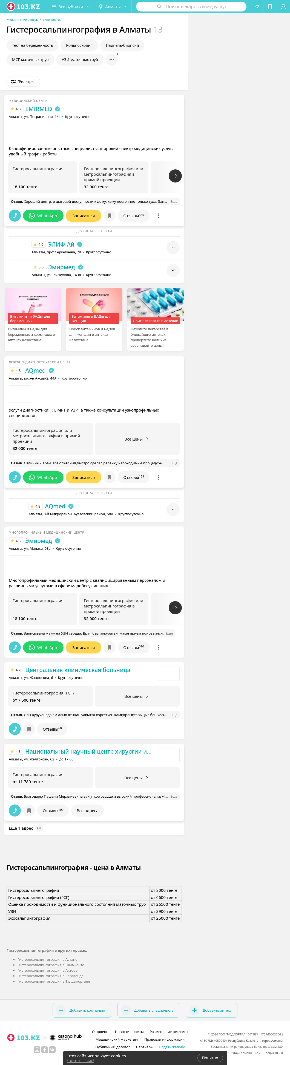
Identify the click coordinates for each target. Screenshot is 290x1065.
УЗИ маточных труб (80, 59)
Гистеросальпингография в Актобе (47, 970)
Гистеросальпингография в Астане (47, 959)
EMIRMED (38, 109)
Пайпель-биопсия (122, 45)
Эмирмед (61, 267)
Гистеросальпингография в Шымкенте (51, 964)
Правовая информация (164, 1039)
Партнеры (145, 1046)
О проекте (101, 1031)
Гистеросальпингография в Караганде (51, 975)
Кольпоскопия (79, 45)
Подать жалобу (172, 1046)
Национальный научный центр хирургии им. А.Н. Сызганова (90, 751)
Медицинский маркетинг (117, 1039)
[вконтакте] (52, 1049)
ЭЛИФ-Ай (61, 244)
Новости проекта (129, 1031)
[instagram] (37, 1049)
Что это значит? (80, 1060)
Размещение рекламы (169, 1031)
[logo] (24, 6)
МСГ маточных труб (30, 59)
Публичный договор (112, 1046)
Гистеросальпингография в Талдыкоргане (54, 981)
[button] (70, 6)
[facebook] (44, 1049)
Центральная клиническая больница (77, 670)
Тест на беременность (32, 45)
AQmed (35, 370)
